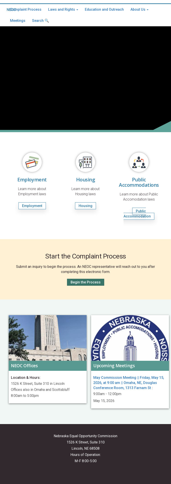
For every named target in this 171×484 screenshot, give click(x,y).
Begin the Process (86, 282)
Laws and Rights (63, 9)
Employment (32, 206)
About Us (139, 9)
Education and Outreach (104, 9)
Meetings (17, 20)
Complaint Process (25, 9)
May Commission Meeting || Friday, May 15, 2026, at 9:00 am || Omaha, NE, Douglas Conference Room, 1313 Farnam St (128, 382)
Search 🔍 (40, 20)
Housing (85, 206)
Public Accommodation (137, 213)
